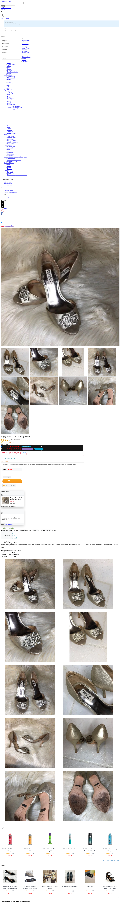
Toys (8, 91)
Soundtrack (10, 82)
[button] (60, 16)
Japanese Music (11, 76)
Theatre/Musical (11, 84)
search (3, 6)
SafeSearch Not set (6, 8)
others (9, 66)
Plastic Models (11, 104)
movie (24, 60)
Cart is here (25, 44)
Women (4, 58)
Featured (4, 49)
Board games (10, 98)
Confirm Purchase (10, 506)
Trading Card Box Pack (13, 106)
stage (8, 67)
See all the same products (112, 898)
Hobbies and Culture (12, 72)
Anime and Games (12, 81)
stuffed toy (10, 92)
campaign (4, 40)
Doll (8, 94)
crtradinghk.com (6, 1)
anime (24, 58)
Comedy (9, 70)
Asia (8, 88)
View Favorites (9, 524)
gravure (9, 73)
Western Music (11, 78)
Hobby (9, 101)
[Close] (2, 495)
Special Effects (11, 64)
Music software (8, 75)
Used (23, 449)
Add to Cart (12, 481)
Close (2, 524)
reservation (5, 46)
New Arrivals (5, 43)
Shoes (15, 536)
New (17, 446)
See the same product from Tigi (111, 860)
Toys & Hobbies (8, 89)
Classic (9, 79)
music (8, 63)
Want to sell (5, 52)
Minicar (9, 97)
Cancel (3, 506)
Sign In (3, 9)
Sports (9, 69)
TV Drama (25, 61)
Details (24, 452)
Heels (15, 538)
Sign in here (25, 40)
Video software (26, 57)
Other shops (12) (10, 458)
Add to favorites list (9, 485)
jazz (8, 85)
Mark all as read (5, 18)
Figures (9, 103)
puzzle (9, 95)
